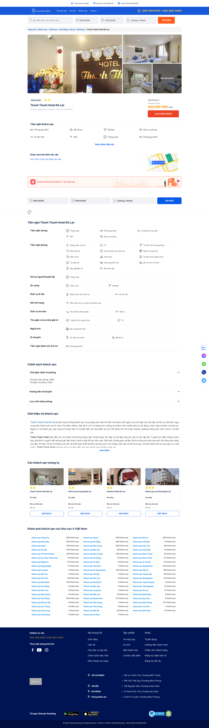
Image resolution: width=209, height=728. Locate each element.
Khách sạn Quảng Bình (143, 578)
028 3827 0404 (172, 10)
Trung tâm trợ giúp (80, 3)
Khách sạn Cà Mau (92, 562)
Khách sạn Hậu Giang (93, 602)
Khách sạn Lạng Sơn (92, 590)
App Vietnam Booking (128, 3)
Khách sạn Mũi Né (91, 610)
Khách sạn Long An (40, 570)
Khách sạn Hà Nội (39, 550)
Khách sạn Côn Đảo (141, 542)
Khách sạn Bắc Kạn (92, 586)
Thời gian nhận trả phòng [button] (105, 372)
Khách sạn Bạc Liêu (141, 598)
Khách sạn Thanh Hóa (142, 574)
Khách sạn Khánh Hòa (93, 598)
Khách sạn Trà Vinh (141, 606)
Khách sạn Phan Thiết (142, 558)
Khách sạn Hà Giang (92, 558)
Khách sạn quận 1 (91, 538)
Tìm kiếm (166, 20)
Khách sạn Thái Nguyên (143, 586)
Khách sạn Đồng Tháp (41, 602)
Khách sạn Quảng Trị (92, 582)
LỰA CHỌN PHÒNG (163, 114)
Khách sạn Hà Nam (92, 615)
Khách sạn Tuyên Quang (143, 582)
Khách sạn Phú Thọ (92, 578)
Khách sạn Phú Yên (92, 550)
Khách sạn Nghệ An (40, 562)
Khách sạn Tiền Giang (93, 606)
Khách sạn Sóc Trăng (41, 606)
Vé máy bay (62, 11)
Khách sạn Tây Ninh (92, 566)
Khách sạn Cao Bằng (40, 586)
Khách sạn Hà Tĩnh (40, 578)
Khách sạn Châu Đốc (142, 550)
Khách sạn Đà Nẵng (92, 542)
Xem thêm (104, 450)
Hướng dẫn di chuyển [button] (105, 391)
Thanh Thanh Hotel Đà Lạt (42, 422)
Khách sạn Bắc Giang (41, 594)
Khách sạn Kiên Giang (142, 602)
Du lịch (73, 11)
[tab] (105, 372)
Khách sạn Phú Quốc (40, 542)
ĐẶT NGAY (47, 513)
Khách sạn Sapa (39, 546)
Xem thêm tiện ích (104, 144)
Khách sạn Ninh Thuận (143, 554)
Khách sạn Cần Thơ (141, 546)
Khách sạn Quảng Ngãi (41, 566)
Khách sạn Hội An (140, 570)
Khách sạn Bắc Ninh (141, 610)
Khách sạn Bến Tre (40, 574)
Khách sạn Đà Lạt (140, 538)
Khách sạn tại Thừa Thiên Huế (45, 558)
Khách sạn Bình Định (40, 582)
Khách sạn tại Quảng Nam (95, 570)
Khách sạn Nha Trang (93, 546)
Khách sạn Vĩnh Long (41, 610)
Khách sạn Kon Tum (40, 590)
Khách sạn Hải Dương (41, 615)
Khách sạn (83, 11)
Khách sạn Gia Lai (140, 590)
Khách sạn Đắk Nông (142, 594)
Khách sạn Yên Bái (92, 574)
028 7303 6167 (148, 11)
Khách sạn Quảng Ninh (143, 566)
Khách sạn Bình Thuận (93, 554)
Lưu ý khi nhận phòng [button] (105, 401)
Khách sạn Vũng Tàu (40, 538)
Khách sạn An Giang (142, 562)
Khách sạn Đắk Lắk (92, 594)
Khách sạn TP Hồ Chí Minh (43, 554)
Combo (93, 11)
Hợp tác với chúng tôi (103, 3)
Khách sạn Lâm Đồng (41, 598)
